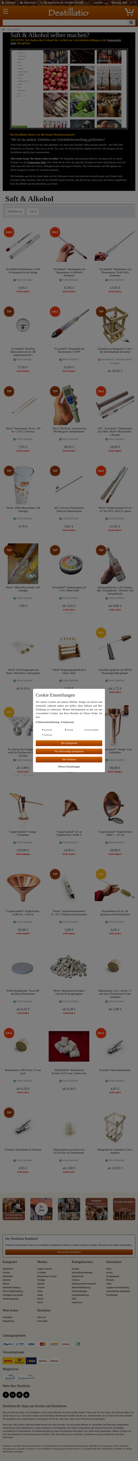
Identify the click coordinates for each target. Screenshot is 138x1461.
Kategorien (10, 1262)
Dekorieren (8, 1276)
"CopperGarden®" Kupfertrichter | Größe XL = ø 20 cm (23, 913)
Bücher (6, 1284)
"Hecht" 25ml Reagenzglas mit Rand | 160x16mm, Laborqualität (23, 671)
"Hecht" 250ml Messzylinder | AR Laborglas (23, 509)
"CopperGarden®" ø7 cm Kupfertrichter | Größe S (69, 833)
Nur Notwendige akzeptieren (69, 751)
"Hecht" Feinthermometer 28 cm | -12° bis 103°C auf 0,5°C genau (115, 509)
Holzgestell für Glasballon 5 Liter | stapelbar (114, 1151)
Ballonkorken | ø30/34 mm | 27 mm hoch (23, 1072)
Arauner (41, 1287)
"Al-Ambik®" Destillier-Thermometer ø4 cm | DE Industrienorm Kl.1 (23, 351)
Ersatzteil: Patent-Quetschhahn (115, 1070)
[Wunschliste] (133, 3)
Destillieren (8, 1269)
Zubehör (7, 1280)
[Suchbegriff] (65, 22)
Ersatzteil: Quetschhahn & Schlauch (23, 1149)
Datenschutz (78, 1276)
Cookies (75, 1280)
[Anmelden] (8, 3)
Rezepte (110, 1280)
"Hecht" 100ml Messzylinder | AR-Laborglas (23, 589)
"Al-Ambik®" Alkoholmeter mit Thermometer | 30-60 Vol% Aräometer (115, 272)
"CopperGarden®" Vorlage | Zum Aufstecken (115, 751)
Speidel (40, 1284)
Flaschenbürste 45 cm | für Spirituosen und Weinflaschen (115, 913)
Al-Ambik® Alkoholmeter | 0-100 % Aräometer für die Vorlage (23, 271)
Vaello (40, 1295)
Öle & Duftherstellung (13, 1291)
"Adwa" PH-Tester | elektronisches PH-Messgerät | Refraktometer (69, 430)
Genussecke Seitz (36, 162)
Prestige (41, 1280)
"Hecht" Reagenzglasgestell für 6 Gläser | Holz (69, 671)
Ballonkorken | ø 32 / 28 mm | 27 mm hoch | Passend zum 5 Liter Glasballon (115, 993)
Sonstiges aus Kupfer (13, 1295)
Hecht (40, 1302)
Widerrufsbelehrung (81, 1287)
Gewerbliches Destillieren (118, 1291)
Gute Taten (42, 1321)
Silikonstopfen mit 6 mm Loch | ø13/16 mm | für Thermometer (69, 1151)
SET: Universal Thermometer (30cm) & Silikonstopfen (69, 509)
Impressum (77, 1302)
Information (113, 1262)
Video (109, 1284)
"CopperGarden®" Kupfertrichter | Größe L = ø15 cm (115, 833)
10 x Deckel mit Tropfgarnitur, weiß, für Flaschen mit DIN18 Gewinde (23, 752)
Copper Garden (44, 1269)
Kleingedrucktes (82, 1262)
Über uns (41, 1317)
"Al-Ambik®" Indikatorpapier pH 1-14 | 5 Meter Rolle (69, 589)
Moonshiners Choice (47, 1276)
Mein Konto (10, 1310)
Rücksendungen (79, 1291)
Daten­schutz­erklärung (48, 722)
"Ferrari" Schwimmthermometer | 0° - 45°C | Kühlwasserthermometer (69, 913)
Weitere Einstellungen (69, 766)
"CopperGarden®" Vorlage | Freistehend (23, 833)
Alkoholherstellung (11, 1287)
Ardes (40, 1291)
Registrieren (8, 1321)
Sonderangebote (11, 1299)
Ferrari (40, 1299)
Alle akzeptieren (69, 743)
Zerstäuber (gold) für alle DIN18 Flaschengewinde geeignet (114, 671)
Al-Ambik (41, 1272)
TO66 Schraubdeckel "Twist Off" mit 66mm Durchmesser (23, 992)
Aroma (109, 1272)
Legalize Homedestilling (117, 1287)
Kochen (6, 1272)
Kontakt (75, 1269)
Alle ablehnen (69, 759)
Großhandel (112, 1295)
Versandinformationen (82, 1272)
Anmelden (7, 1317)
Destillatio (43, 1310)
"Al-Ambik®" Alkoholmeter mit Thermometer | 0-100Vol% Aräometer (69, 272)
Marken (42, 1262)
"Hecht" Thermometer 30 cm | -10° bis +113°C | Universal (23, 430)
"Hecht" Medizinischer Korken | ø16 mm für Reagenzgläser (69, 992)
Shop (108, 1269)
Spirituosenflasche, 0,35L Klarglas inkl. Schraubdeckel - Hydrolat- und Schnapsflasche (115, 590)
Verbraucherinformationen (84, 1284)
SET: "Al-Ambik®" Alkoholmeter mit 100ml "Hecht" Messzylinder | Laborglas (115, 431)
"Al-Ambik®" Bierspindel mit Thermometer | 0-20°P (69, 350)
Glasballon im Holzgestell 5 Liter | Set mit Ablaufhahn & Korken (115, 350)
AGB (74, 1299)
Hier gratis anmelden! (69, 1252)
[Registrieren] (28, 3)
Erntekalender (112, 1276)
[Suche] (131, 22)
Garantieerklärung (80, 1295)
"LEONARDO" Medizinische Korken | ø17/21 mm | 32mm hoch (69, 1072)
